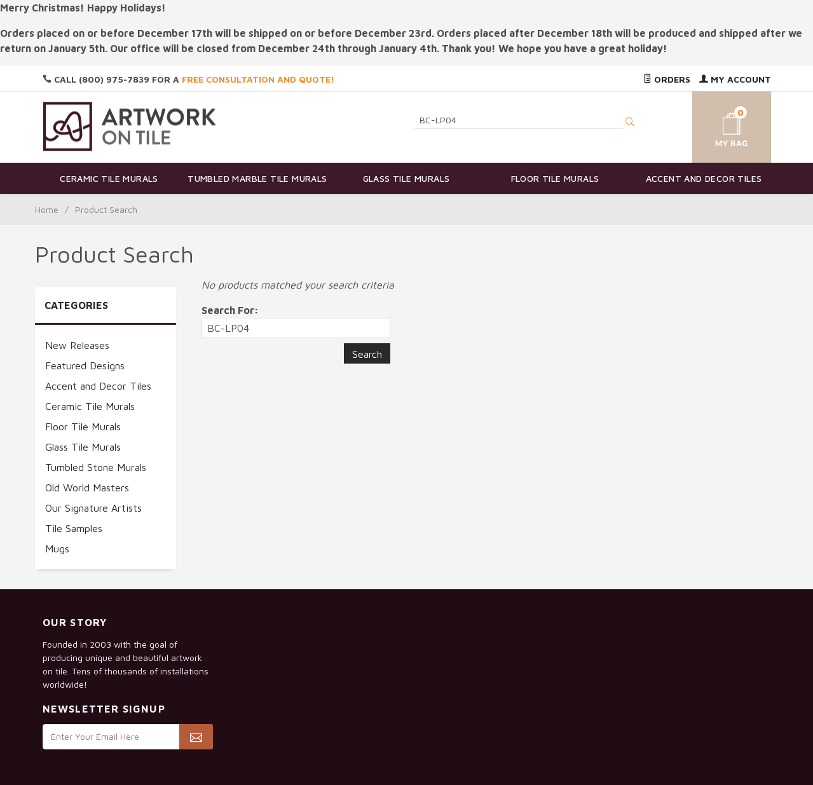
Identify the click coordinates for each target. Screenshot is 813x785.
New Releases (77, 345)
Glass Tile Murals (406, 178)
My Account (735, 79)
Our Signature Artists (93, 508)
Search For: (230, 310)
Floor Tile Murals (555, 178)
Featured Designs (85, 365)
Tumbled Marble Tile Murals (257, 178)
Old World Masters (87, 487)
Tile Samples (73, 528)
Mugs (57, 548)
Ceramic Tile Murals (109, 178)
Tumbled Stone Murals (95, 467)
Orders (666, 79)
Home (46, 209)
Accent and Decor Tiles (704, 178)
